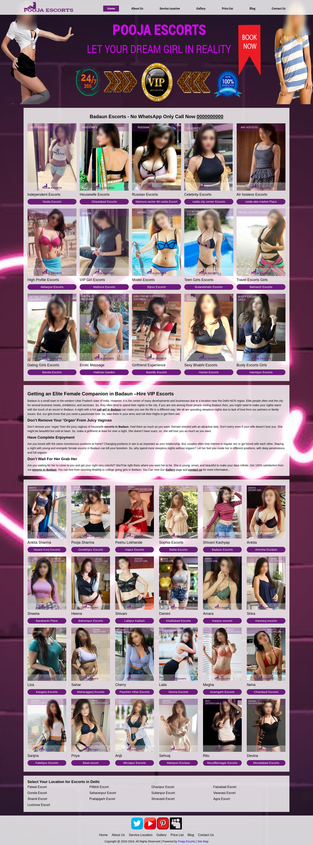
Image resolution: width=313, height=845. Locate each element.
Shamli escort (37, 799)
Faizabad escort (224, 787)
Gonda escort (37, 793)
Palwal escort (37, 787)
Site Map (202, 841)
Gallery (200, 9)
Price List (227, 9)
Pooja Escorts (186, 841)
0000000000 (210, 116)
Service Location (169, 9)
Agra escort (221, 799)
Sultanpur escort (163, 793)
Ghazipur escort (162, 787)
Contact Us (278, 9)
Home (111, 9)
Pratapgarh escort (102, 799)
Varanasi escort (224, 793)
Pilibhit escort (99, 787)
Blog (252, 9)
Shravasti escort (162, 799)
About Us (137, 9)
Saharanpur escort (102, 793)
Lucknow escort (39, 805)
